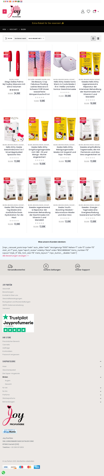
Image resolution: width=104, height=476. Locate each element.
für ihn (5, 391)
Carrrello (6, 344)
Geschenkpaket (9, 370)
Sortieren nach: (20, 38)
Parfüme (6, 394)
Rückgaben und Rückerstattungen (16, 302)
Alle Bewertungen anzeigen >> (16, 255)
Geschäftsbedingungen (12, 298)
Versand (6, 308)
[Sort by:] (36, 38)
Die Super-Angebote (35, 79)
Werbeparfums (9, 398)
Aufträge (6, 348)
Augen (16, 79)
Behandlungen (63, 79)
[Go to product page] (14, 63)
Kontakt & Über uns (10, 295)
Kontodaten (7, 351)
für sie (5, 387)
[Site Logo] (14, 11)
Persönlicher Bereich (11, 341)
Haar (5, 366)
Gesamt (71, 79)
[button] (5, 11)
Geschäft (6, 288)
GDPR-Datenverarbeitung (13, 305)
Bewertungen (8, 292)
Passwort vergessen (11, 354)
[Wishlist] (88, 11)
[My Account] (83, 11)
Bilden (11, 79)
